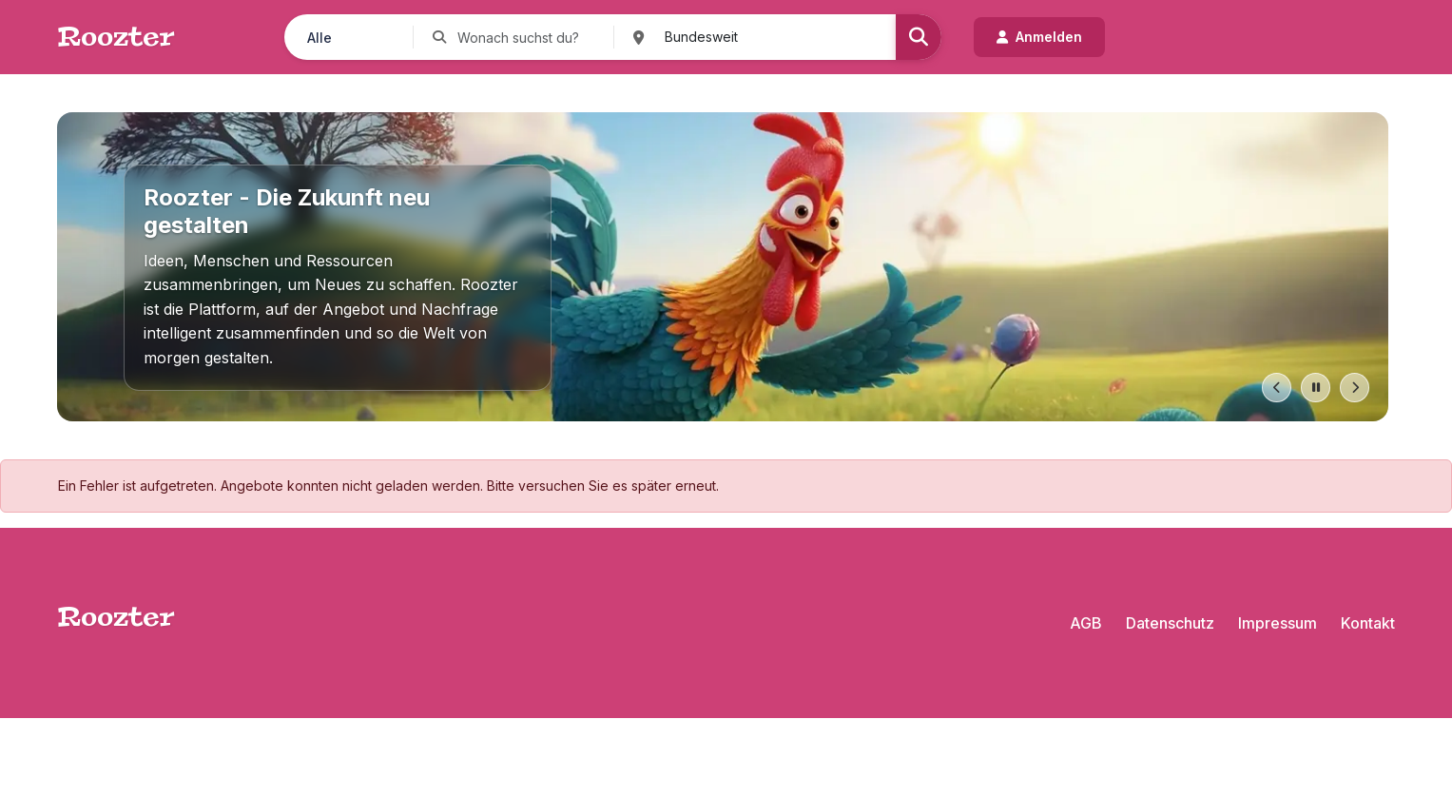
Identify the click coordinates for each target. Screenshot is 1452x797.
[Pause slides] (1315, 387)
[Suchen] (918, 37)
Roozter (116, 37)
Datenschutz (1170, 622)
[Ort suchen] (764, 37)
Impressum (1277, 622)
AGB (1086, 622)
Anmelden (1039, 37)
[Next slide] (1354, 387)
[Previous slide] (1276, 387)
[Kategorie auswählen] (348, 37)
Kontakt (1368, 622)
